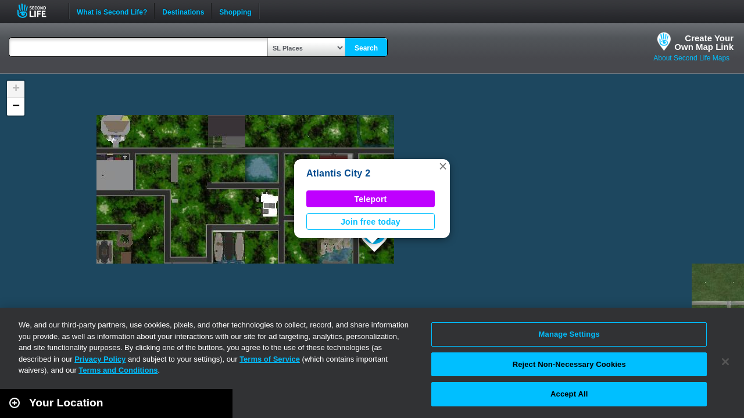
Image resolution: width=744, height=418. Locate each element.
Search (366, 48)
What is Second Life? (112, 11)
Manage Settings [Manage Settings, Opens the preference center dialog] (569, 334)
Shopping (235, 11)
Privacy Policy (100, 359)
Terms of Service (269, 359)
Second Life (38, 11)
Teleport (371, 199)
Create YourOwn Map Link (704, 42)
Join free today (370, 221)
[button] (443, 166)
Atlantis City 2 (338, 173)
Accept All (569, 394)
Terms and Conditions (118, 370)
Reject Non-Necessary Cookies (569, 364)
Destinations (183, 11)
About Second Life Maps (691, 58)
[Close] (725, 361)
